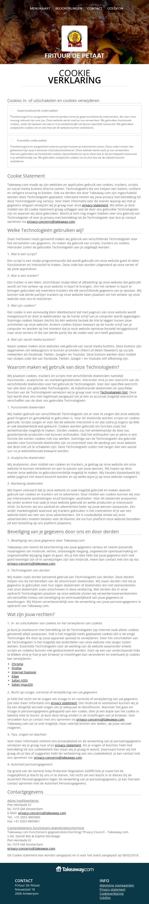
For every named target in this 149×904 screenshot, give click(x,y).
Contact (94, 8)
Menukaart (40, 8)
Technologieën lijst (114, 392)
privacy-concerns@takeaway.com (51, 222)
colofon (115, 8)
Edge (15, 676)
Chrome (17, 664)
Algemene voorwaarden (117, 885)
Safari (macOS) (22, 684)
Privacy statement (112, 889)
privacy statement (95, 205)
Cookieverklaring (112, 893)
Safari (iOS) (20, 680)
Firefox (16, 668)
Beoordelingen (68, 8)
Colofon (105, 898)
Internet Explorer (24, 672)
